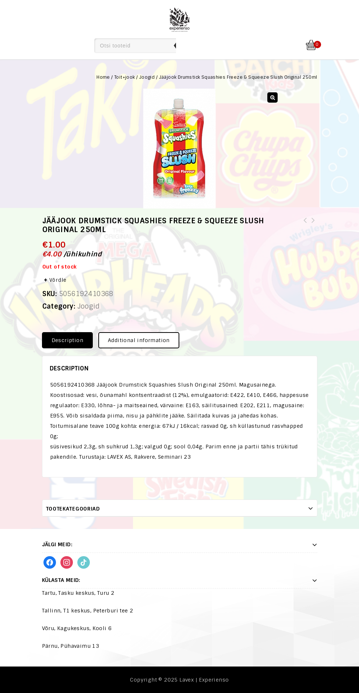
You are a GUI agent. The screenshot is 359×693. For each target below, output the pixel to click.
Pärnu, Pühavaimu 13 (70, 646)
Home (103, 77)
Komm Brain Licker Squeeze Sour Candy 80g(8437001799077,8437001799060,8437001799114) (313, 229)
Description (67, 340)
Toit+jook (124, 77)
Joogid (147, 77)
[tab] (70, 340)
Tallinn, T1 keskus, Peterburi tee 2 (87, 610)
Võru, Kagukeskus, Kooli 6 (77, 628)
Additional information (139, 340)
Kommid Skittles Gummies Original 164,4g (305, 225)
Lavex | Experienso (204, 679)
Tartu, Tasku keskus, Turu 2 (78, 593)
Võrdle (58, 280)
